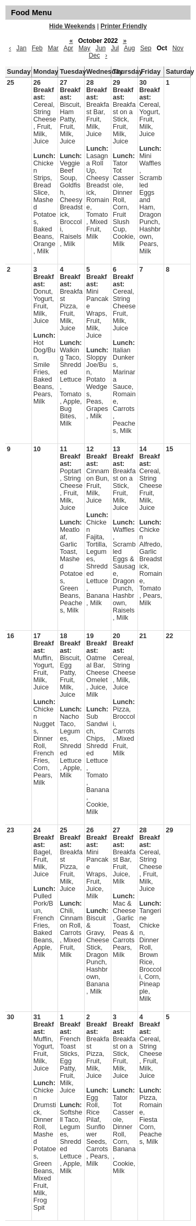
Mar (53, 48)
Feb (37, 48)
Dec (94, 55)
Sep (145, 48)
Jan (21, 48)
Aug (129, 48)
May (84, 48)
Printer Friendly (123, 26)
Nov (177, 48)
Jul (115, 48)
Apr (68, 48)
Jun (101, 48)
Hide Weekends (72, 26)
